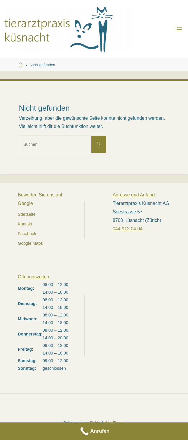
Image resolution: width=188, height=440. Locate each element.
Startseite (27, 214)
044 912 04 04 (127, 228)
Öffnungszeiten (33, 276)
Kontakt (25, 224)
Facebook (27, 233)
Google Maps (30, 243)
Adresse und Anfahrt (134, 194)
